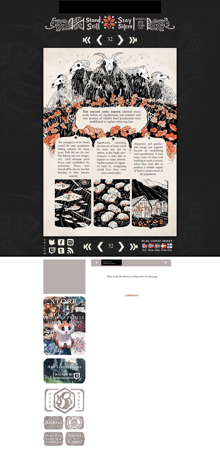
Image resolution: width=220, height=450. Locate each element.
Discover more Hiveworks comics (109, 262)
